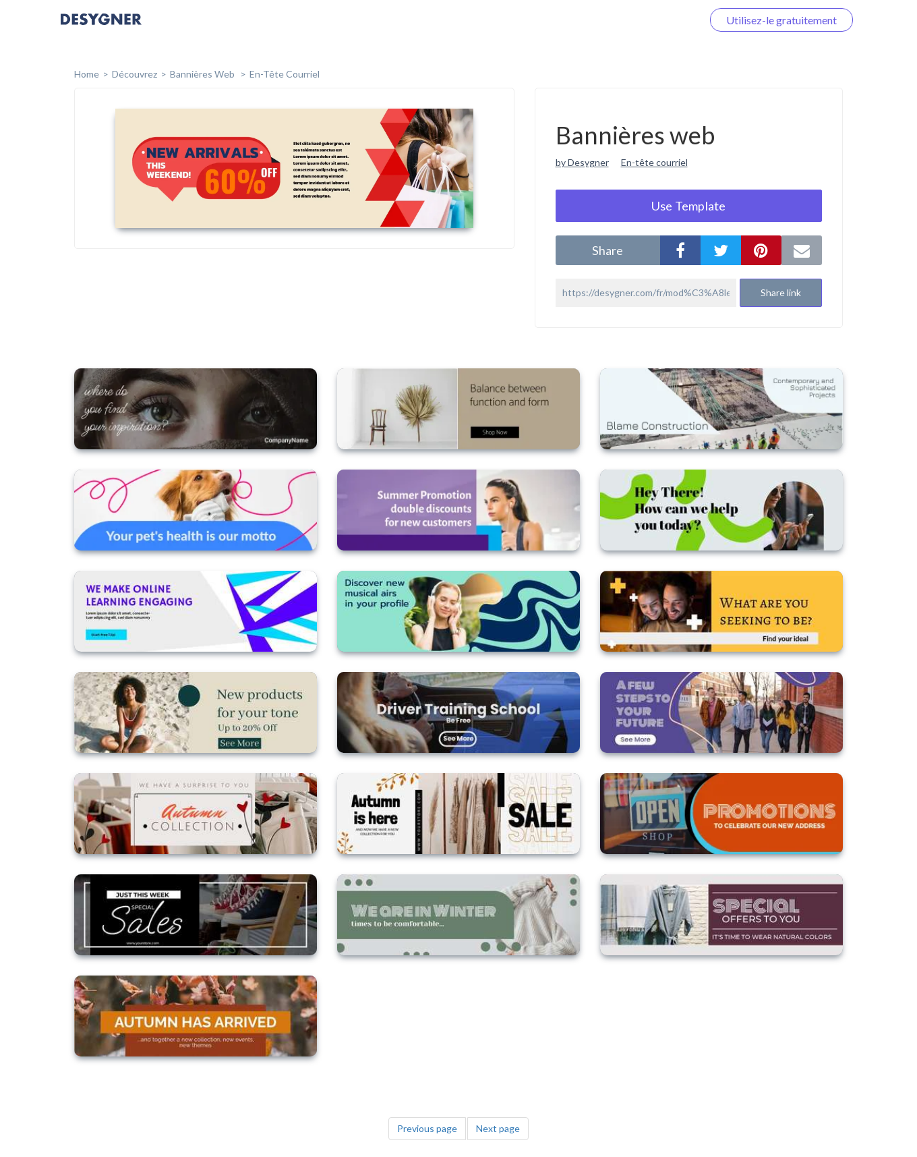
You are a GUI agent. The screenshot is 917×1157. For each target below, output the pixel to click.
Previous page (427, 1128)
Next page (498, 1128)
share (607, 250)
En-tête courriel (284, 74)
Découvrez (134, 74)
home (86, 74)
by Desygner (582, 162)
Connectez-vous (648, 20)
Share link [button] (781, 292)
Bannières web (203, 74)
